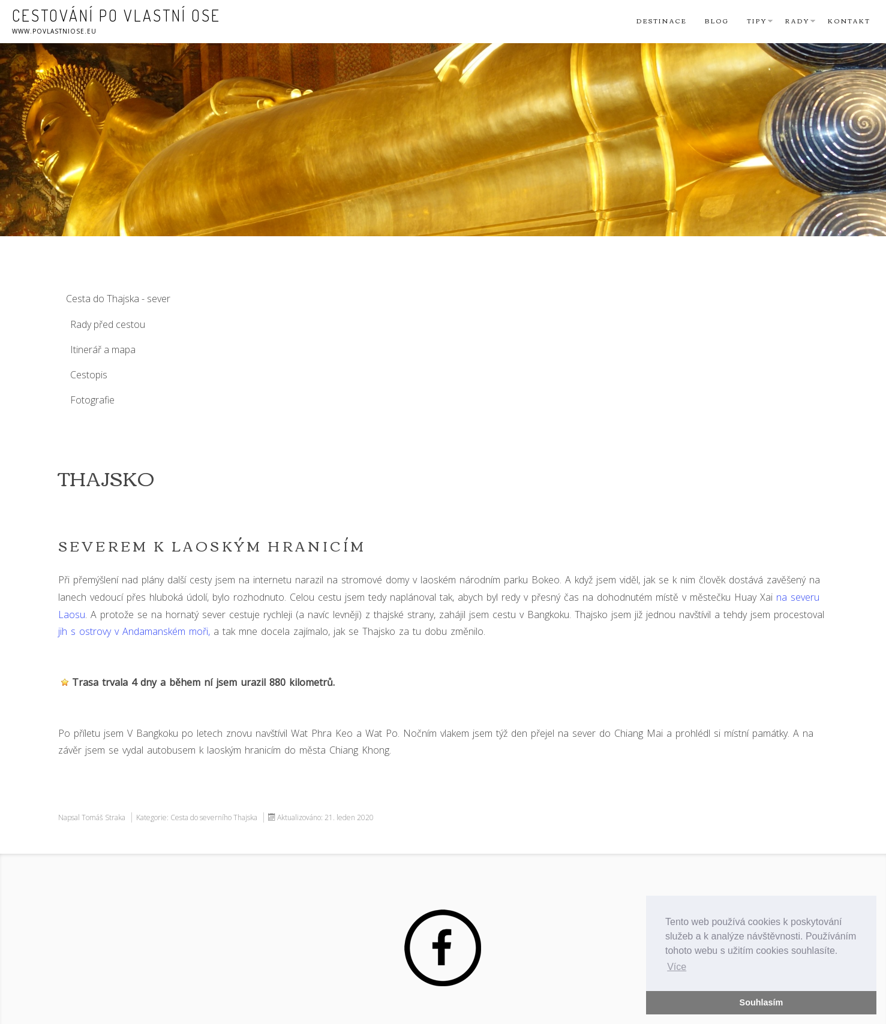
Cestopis (88, 374)
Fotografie (92, 399)
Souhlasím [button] (761, 1002)
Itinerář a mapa (103, 349)
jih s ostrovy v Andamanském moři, (134, 631)
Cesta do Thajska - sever (118, 298)
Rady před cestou (107, 324)
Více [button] (676, 967)
